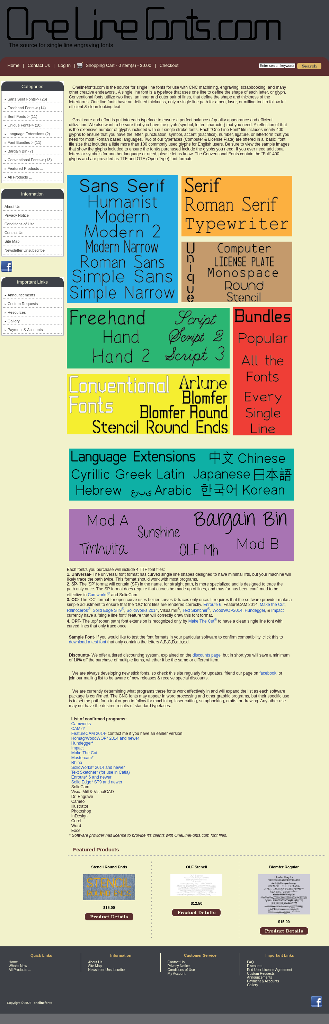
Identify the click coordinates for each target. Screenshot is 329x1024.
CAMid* (78, 728)
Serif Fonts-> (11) (21, 116)
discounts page (207, 655)
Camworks (99, 594)
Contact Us (39, 65)
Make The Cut (202, 621)
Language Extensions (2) (27, 134)
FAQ (250, 962)
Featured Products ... (24, 168)
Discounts (254, 966)
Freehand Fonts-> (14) (25, 108)
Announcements (20, 295)
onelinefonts (43, 1003)
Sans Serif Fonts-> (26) (26, 99)
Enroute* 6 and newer (91, 777)
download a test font (87, 642)
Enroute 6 (212, 604)
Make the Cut (272, 604)
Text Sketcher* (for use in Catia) (100, 772)
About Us (12, 207)
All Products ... (18, 177)
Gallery (12, 321)
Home (14, 65)
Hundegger (255, 610)
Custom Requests (21, 304)
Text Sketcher (196, 610)
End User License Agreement (269, 970)
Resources (15, 312)
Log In (64, 65)
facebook (267, 673)
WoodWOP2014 (227, 610)
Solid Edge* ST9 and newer (96, 782)
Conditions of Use (20, 224)
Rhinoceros (78, 610)
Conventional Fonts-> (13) (28, 160)
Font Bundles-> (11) (23, 142)
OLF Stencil (196, 867)
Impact (277, 610)
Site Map (12, 241)
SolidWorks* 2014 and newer (98, 767)
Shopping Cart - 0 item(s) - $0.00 (118, 65)
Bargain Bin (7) (19, 151)
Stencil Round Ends (109, 867)
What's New (18, 966)
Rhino (76, 762)
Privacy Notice (17, 215)
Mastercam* (82, 757)
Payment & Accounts (24, 330)
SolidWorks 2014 (142, 610)
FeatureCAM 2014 (88, 733)
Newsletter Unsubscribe (25, 250)
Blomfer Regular (284, 867)
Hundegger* (82, 743)
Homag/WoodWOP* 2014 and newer (105, 738)
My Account (177, 973)
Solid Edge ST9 (108, 610)
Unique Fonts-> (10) (23, 125)
